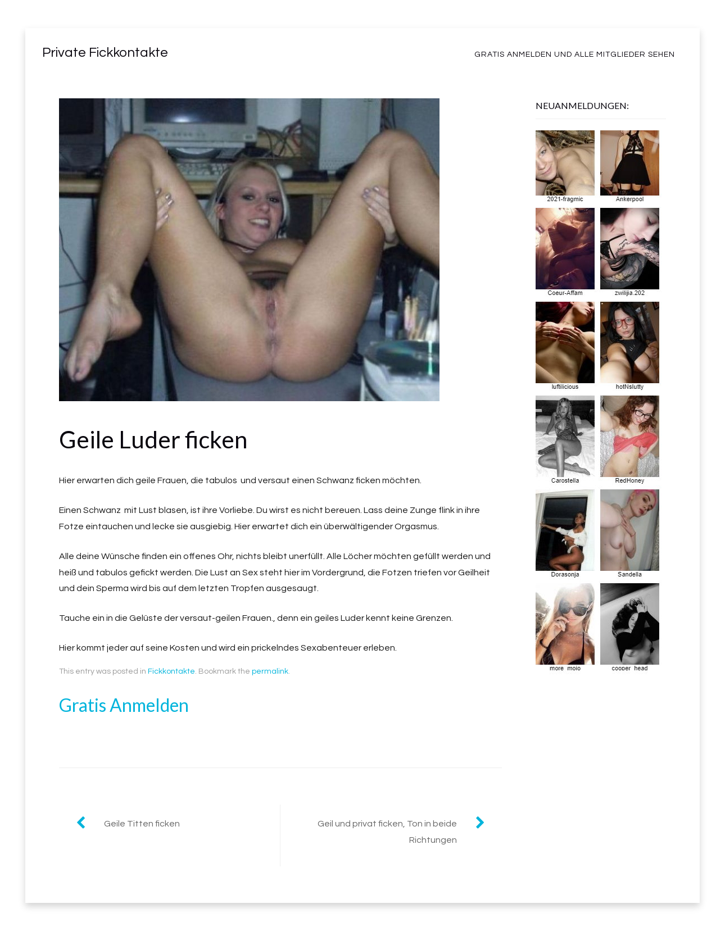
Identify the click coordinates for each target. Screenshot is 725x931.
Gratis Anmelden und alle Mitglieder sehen (574, 54)
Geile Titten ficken (142, 823)
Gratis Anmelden (124, 705)
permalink (270, 671)
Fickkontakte (171, 671)
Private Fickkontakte (105, 53)
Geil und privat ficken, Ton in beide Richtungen (387, 831)
